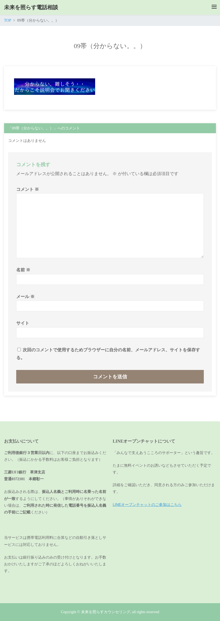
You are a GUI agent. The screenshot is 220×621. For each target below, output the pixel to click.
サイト (22, 323)
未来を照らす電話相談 (31, 7)
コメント (27, 189)
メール (25, 296)
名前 (23, 270)
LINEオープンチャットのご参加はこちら (147, 504)
